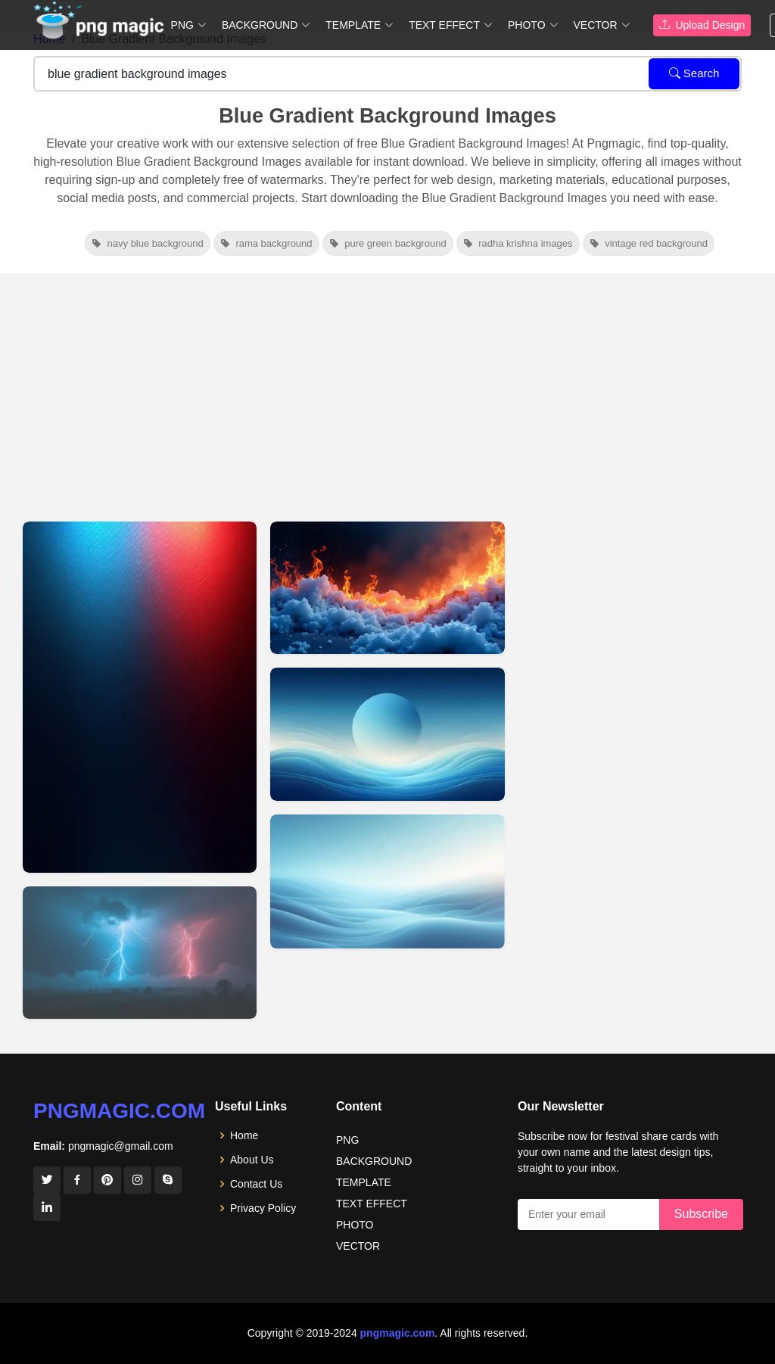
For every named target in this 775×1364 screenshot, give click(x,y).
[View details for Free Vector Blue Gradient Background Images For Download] (387, 735)
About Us (252, 1159)
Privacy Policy (263, 1208)
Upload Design (702, 25)
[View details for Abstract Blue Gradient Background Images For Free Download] (387, 881)
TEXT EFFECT (371, 1203)
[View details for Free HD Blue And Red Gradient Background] (387, 588)
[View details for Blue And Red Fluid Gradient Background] (140, 697)
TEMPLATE (363, 1182)
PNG (347, 1140)
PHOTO (355, 1224)
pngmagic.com (119, 1111)
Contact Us (256, 1184)
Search (694, 73)
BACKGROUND (374, 1161)
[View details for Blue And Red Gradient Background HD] (140, 952)
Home (244, 1135)
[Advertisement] (387, 387)
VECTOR (358, 1246)
